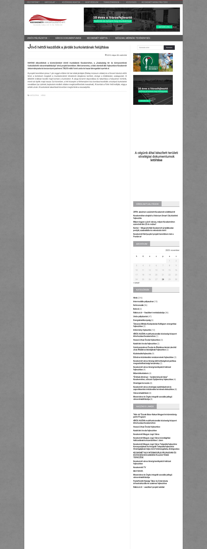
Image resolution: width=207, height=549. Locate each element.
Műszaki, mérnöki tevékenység (132, 38)
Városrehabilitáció (140, 393)
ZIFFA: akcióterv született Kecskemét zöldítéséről (153, 212)
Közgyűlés (131, 2)
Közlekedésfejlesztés (142, 354)
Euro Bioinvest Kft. (106, 546)
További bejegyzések (103, 538)
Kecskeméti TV (139, 465)
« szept (136, 283)
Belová (136, 309)
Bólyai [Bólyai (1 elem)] (166, 507)
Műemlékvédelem (140, 373)
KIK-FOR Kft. (138, 469)
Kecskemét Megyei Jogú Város (146, 434)
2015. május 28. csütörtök (115, 55)
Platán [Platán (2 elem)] (163, 512)
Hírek (43, 95)
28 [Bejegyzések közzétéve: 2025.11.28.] (163, 279)
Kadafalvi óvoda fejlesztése (144, 344)
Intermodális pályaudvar (143, 301)
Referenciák (138, 305)
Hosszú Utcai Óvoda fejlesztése (146, 340)
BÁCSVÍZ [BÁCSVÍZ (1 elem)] (147, 507)
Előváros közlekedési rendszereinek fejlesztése (153, 357)
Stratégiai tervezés (141, 383)
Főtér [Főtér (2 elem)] (175, 507)
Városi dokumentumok (68, 38)
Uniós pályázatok (140, 316)
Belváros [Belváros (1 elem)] (136, 507)
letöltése (156, 160)
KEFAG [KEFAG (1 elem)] (154, 512)
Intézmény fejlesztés (142, 330)
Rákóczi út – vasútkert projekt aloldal (148, 485)
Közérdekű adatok (71, 2)
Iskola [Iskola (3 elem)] (135, 512)
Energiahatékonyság (141, 320)
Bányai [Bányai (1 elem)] (157, 507)
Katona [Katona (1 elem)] (144, 512)
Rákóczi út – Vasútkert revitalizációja (148, 313)
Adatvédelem (91, 2)
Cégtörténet (33, 2)
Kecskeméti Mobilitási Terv (155, 2)
